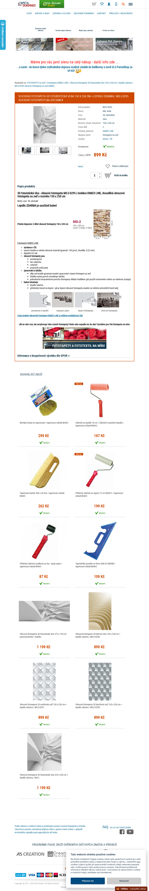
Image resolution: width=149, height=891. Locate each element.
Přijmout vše (88, 881)
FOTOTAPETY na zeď (36, 82)
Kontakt (101, 13)
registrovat (127, 13)
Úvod (29, 13)
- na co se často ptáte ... (118, 827)
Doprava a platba (62, 13)
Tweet (80, 166)
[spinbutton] (94, 175)
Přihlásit (114, 13)
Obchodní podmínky (84, 13)
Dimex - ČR (107, 138)
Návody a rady (42, 13)
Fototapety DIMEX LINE (57, 82)
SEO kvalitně (39, 883)
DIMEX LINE (108, 130)
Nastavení (124, 881)
